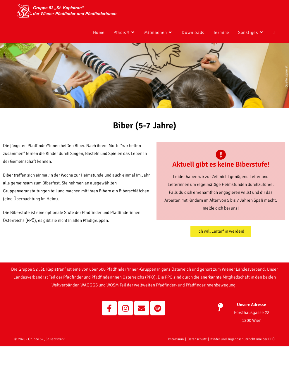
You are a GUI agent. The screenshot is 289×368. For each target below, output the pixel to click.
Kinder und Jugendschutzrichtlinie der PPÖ (242, 361)
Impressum (176, 361)
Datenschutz (197, 361)
